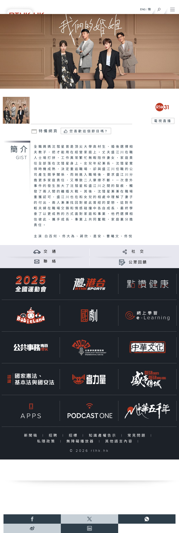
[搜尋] (159, 8)
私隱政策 (47, 441)
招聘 (54, 436)
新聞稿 (32, 436)
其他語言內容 (120, 441)
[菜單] (172, 8)
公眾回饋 (138, 262)
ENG (143, 9)
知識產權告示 (104, 436)
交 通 (50, 251)
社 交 (138, 251)
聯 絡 (50, 261)
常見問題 (137, 436)
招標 (74, 436)
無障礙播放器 (81, 441)
